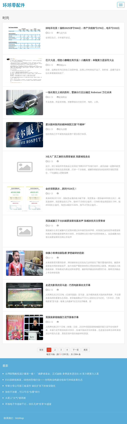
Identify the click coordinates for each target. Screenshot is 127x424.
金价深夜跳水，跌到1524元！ (66, 188)
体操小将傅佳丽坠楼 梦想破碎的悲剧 (70, 253)
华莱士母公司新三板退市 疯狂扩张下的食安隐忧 (29, 385)
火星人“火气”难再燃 (14, 397)
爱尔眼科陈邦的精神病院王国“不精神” (71, 124)
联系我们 (8, 418)
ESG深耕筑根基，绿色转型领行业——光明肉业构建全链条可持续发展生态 (43, 379)
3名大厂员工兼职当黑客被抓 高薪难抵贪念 (74, 156)
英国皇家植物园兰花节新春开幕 (67, 317)
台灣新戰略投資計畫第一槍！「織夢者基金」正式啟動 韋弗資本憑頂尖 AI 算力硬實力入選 (51, 373)
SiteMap (19, 418)
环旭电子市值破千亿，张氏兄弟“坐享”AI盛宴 (27, 403)
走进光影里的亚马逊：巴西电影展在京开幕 (74, 285)
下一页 (76, 349)
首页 (41, 349)
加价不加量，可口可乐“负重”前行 (21, 391)
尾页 (86, 349)
